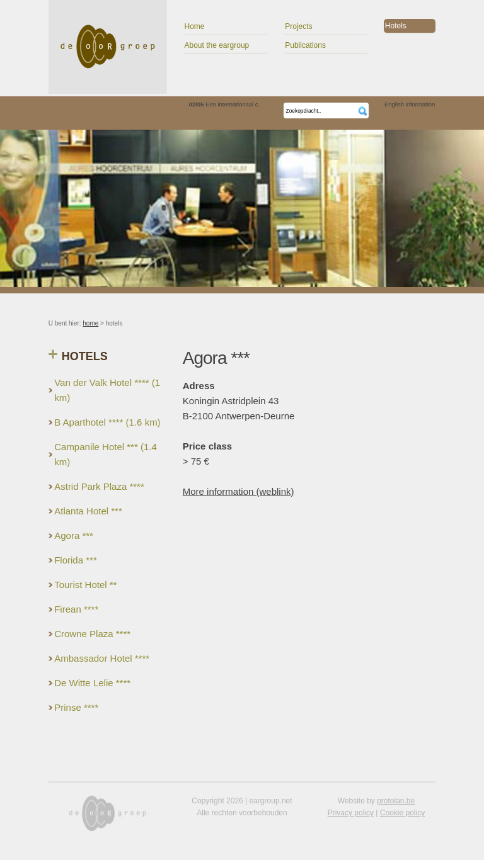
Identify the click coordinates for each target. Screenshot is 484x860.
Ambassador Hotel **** (101, 658)
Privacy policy (351, 812)
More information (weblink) (238, 491)
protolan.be (396, 800)
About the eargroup (216, 45)
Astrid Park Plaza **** (99, 486)
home (90, 323)
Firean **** (76, 609)
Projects (298, 26)
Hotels (395, 25)
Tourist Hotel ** (85, 584)
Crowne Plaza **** (92, 633)
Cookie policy (402, 812)
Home (194, 26)
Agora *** (73, 535)
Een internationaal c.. (225, 104)
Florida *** (75, 560)
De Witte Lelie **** (92, 682)
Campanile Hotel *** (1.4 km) (105, 454)
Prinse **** (76, 707)
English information (409, 104)
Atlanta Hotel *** (88, 511)
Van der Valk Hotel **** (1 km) (107, 390)
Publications (305, 45)
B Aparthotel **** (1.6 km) (107, 422)
